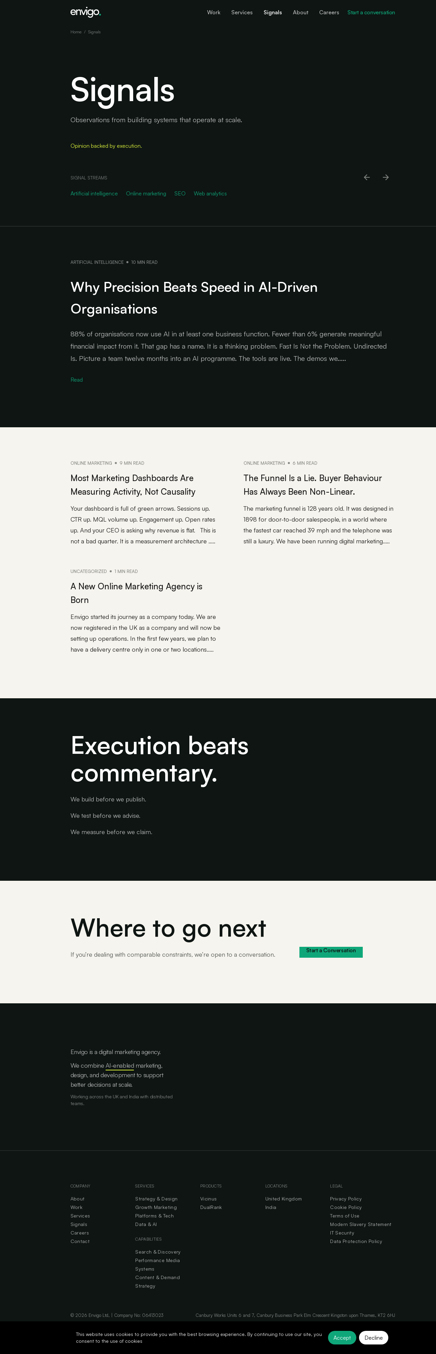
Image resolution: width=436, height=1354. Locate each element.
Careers (80, 1246)
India (271, 1221)
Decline (373, 1337)
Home (76, 31)
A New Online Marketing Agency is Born (130, 605)
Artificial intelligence (97, 262)
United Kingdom (283, 1212)
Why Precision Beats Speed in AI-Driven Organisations (217, 295)
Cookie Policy (346, 1221)
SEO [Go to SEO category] (180, 193)
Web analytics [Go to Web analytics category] (210, 193)
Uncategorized (89, 585)
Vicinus (208, 1212)
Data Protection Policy (356, 1255)
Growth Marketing (156, 1221)
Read (77, 379)
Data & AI (146, 1238)
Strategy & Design (156, 1212)
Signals (79, 1238)
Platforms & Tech (154, 1229)
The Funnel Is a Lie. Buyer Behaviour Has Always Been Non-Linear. (311, 490)
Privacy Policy (346, 1212)
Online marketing (91, 463)
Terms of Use (344, 1229)
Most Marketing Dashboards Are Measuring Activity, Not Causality (139, 490)
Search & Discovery (158, 1265)
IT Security (342, 1246)
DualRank (211, 1221)
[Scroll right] (386, 178)
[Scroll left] (367, 178)
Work (76, 1221)
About (78, 1212)
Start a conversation (371, 12)
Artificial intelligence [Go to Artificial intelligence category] (94, 193)
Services (80, 1229)
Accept (342, 1337)
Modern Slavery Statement (360, 1238)
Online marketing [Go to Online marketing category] (146, 193)
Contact (80, 1255)
